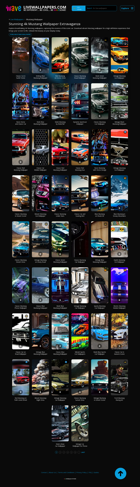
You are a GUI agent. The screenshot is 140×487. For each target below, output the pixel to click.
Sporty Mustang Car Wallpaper (99, 307)
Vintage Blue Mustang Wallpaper (100, 261)
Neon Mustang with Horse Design (99, 169)
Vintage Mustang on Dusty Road (40, 261)
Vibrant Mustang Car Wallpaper (40, 215)
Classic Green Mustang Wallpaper (60, 261)
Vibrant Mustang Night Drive (40, 399)
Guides (96, 472)
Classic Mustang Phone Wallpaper (21, 307)
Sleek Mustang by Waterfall (60, 123)
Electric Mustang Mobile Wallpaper (119, 307)
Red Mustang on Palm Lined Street (20, 399)
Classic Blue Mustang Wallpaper (40, 307)
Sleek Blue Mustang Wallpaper (40, 123)
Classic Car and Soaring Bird (79, 215)
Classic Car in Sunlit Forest (20, 77)
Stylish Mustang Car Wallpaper (119, 261)
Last (83, 452)
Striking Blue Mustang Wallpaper (40, 77)
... (78, 452)
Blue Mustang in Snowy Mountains (119, 215)
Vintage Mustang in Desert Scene (100, 399)
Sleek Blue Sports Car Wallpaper (99, 353)
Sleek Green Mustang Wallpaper (100, 77)
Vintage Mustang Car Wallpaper (119, 77)
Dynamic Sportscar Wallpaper (80, 123)
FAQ (90, 472)
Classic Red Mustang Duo (80, 169)
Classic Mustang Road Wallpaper (80, 77)
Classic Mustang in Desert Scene (20, 215)
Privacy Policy (81, 472)
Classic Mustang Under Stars (60, 215)
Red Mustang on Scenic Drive (60, 77)
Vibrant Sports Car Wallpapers (80, 353)
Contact (44, 472)
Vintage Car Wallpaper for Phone (80, 445)
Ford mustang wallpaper (20, 34)
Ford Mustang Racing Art (119, 399)
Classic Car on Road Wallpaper (20, 353)
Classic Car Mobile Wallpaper (40, 169)
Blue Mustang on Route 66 (100, 215)
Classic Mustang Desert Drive (20, 261)
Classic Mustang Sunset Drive (80, 399)
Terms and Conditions (66, 472)
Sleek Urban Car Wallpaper (60, 445)
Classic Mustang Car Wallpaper (99, 123)
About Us (52, 472)
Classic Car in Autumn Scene (119, 353)
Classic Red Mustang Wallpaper (21, 169)
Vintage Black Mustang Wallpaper (119, 123)
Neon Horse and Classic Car (20, 123)
